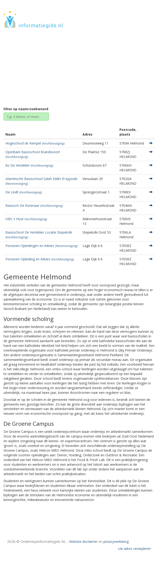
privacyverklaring (116, 541)
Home (55, 64)
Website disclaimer (83, 541)
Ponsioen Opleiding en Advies (39, 259)
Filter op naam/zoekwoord (26, 109)
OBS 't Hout (26, 219)
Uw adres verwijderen (134, 548)
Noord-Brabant (76, 64)
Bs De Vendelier (29, 165)
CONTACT (142, 22)
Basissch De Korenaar (34, 205)
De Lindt (23, 192)
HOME (145, 14)
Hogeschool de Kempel (35, 143)
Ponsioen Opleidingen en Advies (41, 245)
